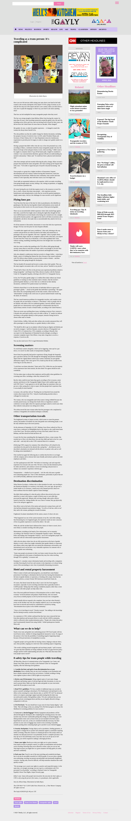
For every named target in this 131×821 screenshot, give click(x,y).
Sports (46, 29)
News (20, 29)
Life (61, 29)
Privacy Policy (97, 812)
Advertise (70, 812)
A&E (66, 29)
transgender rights (45, 802)
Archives (102, 29)
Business (37, 29)
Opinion (93, 29)
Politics (28, 29)
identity (17, 806)
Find (59, 4)
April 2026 (106, 80)
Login (32, 22)
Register (38, 22)
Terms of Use (87, 812)
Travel (73, 29)
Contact (105, 812)
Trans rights (18, 802)
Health (54, 29)
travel (55, 802)
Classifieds (83, 29)
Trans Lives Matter (31, 802)
